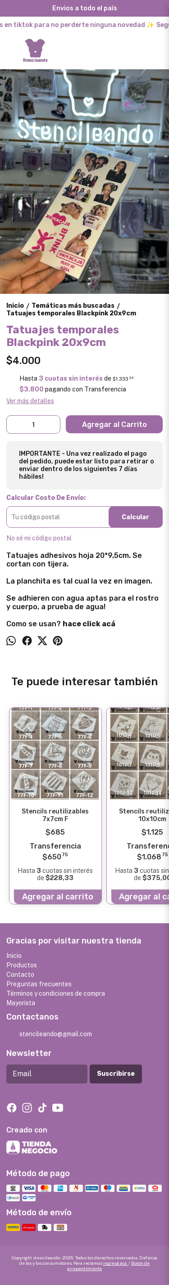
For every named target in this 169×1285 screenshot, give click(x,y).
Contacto (20, 974)
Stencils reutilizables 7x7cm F (55, 815)
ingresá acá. (115, 1263)
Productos (21, 965)
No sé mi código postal (39, 538)
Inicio (14, 955)
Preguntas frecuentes (39, 984)
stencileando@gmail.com (49, 1034)
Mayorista (20, 1002)
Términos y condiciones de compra (55, 993)
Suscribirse (116, 1074)
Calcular (135, 517)
